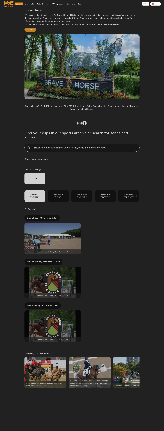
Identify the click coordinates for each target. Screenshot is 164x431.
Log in (145, 4)
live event (30, 30)
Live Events (29, 4)
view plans (70, 4)
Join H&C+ (19, 4)
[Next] (136, 196)
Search (80, 4)
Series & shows (43, 4)
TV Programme (57, 4)
